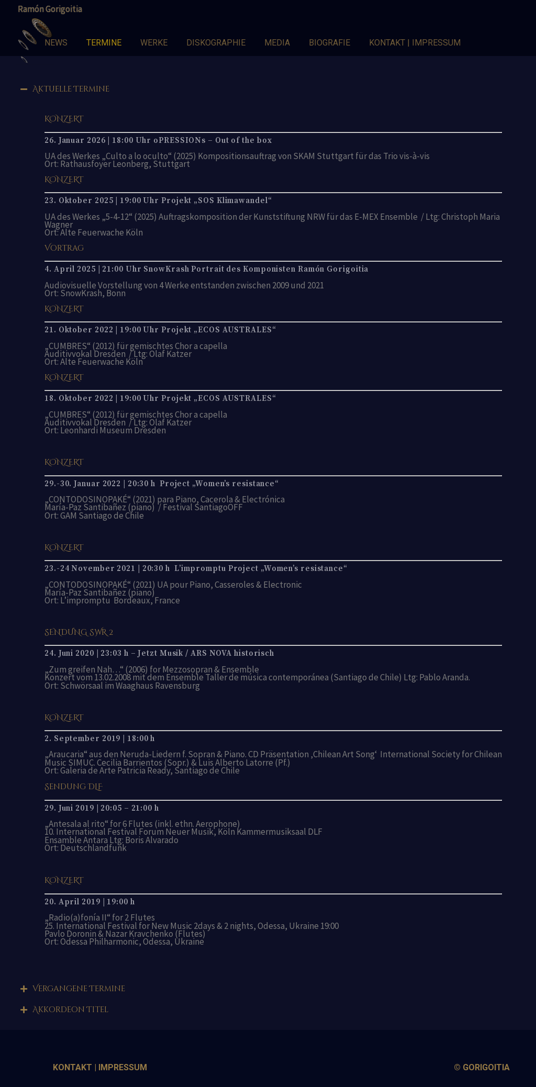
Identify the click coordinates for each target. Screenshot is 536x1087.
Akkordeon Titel (70, 1009)
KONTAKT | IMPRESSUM (415, 43)
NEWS (56, 43)
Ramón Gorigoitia (50, 9)
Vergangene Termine (78, 988)
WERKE (154, 43)
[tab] (268, 82)
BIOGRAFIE (329, 43)
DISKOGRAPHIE (215, 43)
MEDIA (277, 43)
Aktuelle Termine (70, 89)
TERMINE (103, 43)
